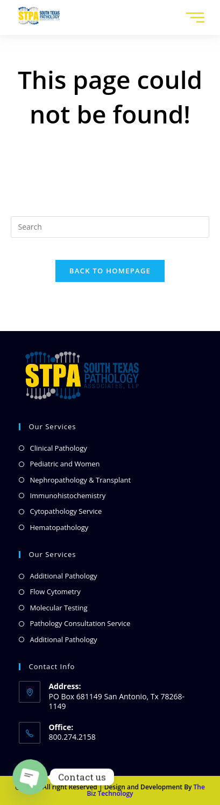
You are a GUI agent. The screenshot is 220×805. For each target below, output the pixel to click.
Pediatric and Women (65, 464)
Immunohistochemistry (67, 495)
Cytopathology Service (66, 511)
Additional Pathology (63, 576)
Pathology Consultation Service (80, 623)
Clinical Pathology (58, 448)
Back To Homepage (110, 271)
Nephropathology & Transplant (80, 480)
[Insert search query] (110, 227)
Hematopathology (59, 527)
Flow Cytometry (55, 591)
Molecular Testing (58, 608)
